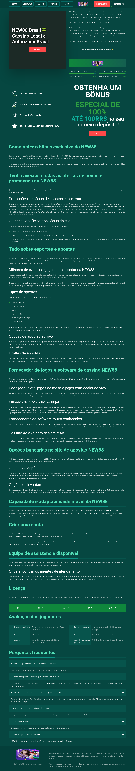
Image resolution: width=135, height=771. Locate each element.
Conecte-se (119, 4)
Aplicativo (27, 4)
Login (67, 4)
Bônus (14, 4)
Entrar (37, 49)
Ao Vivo (54, 4)
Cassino (40, 4)
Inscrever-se (101, 4)
